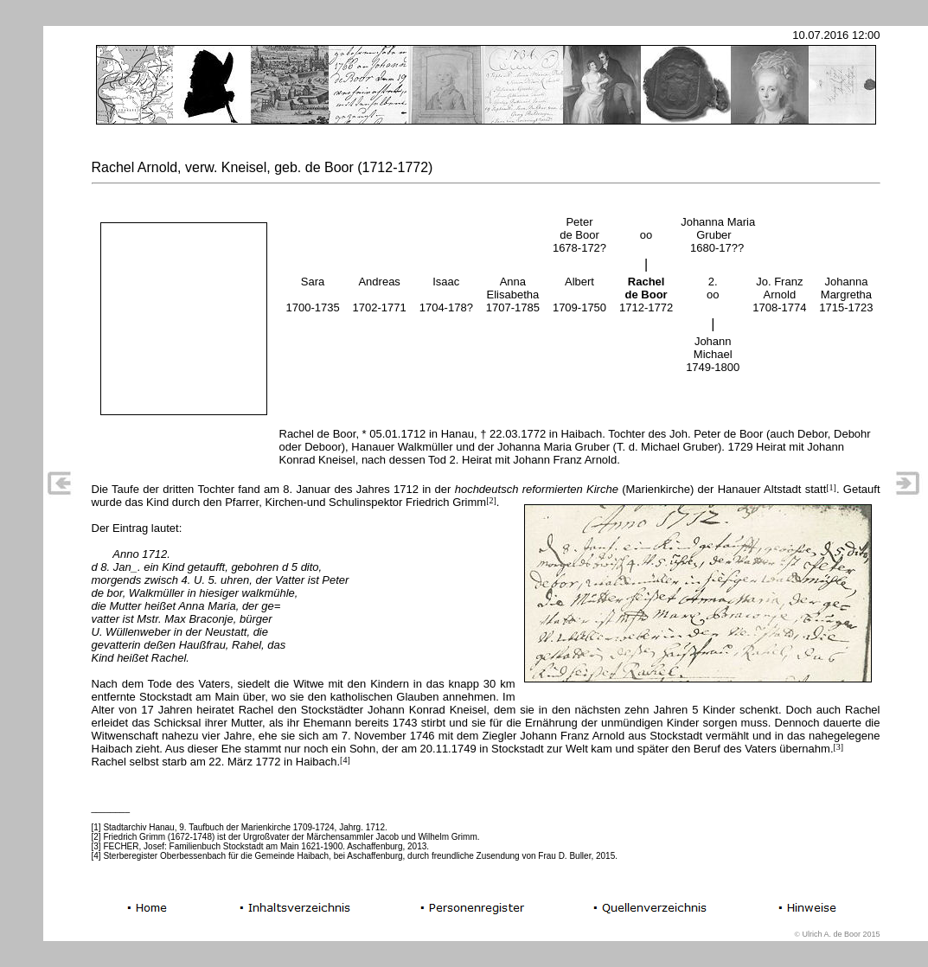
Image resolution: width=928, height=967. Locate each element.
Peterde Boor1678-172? (579, 234)
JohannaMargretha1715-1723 (846, 294)
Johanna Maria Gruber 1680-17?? (718, 234)
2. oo (713, 288)
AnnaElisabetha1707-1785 (513, 294)
